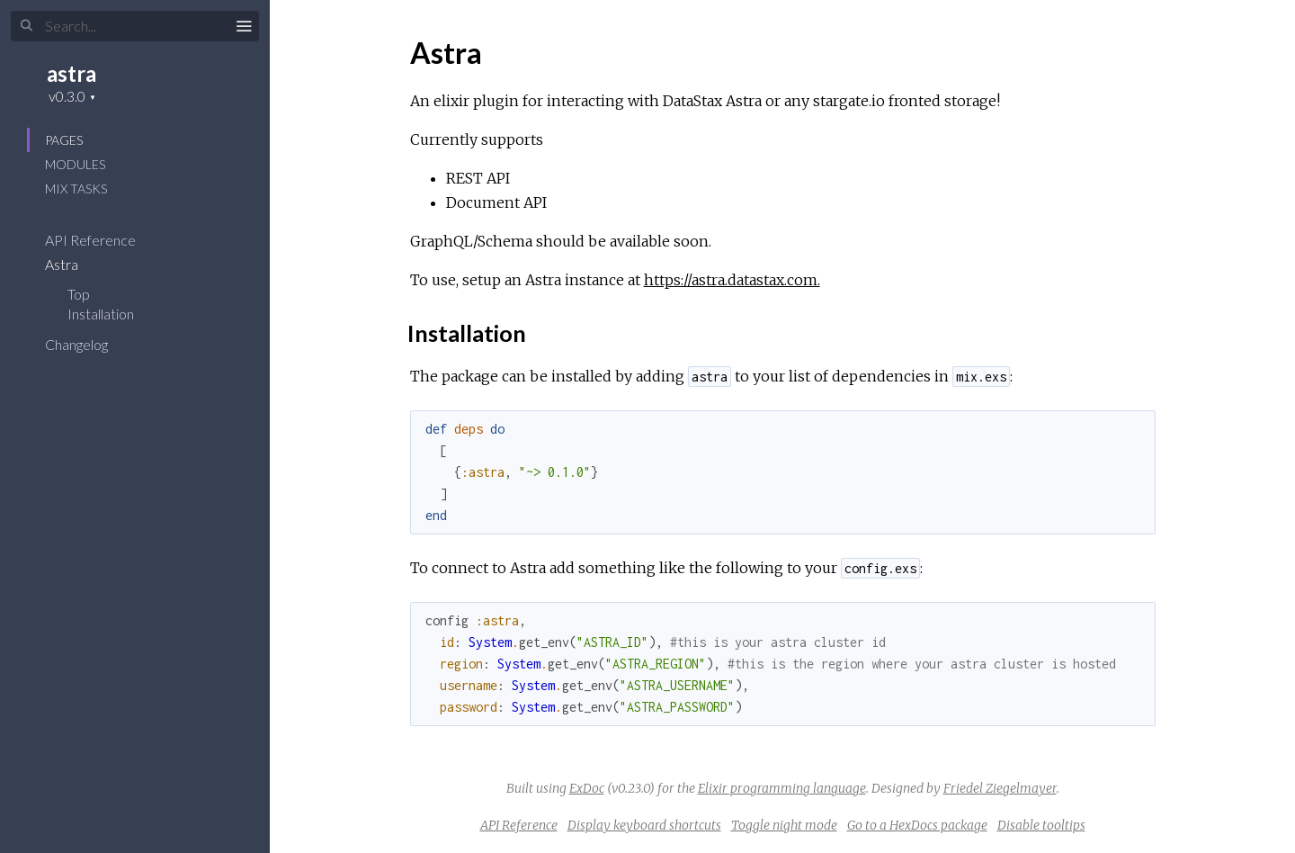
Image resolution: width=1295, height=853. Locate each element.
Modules (75, 164)
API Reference (102, 239)
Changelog (88, 344)
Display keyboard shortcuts (644, 825)
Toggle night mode (784, 825)
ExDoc (586, 788)
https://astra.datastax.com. (732, 280)
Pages (64, 140)
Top (78, 293)
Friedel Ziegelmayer (1000, 788)
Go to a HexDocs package (917, 825)
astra (71, 73)
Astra (73, 264)
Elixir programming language (782, 788)
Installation (100, 313)
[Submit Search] (26, 26)
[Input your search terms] (135, 26)
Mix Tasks (76, 188)
